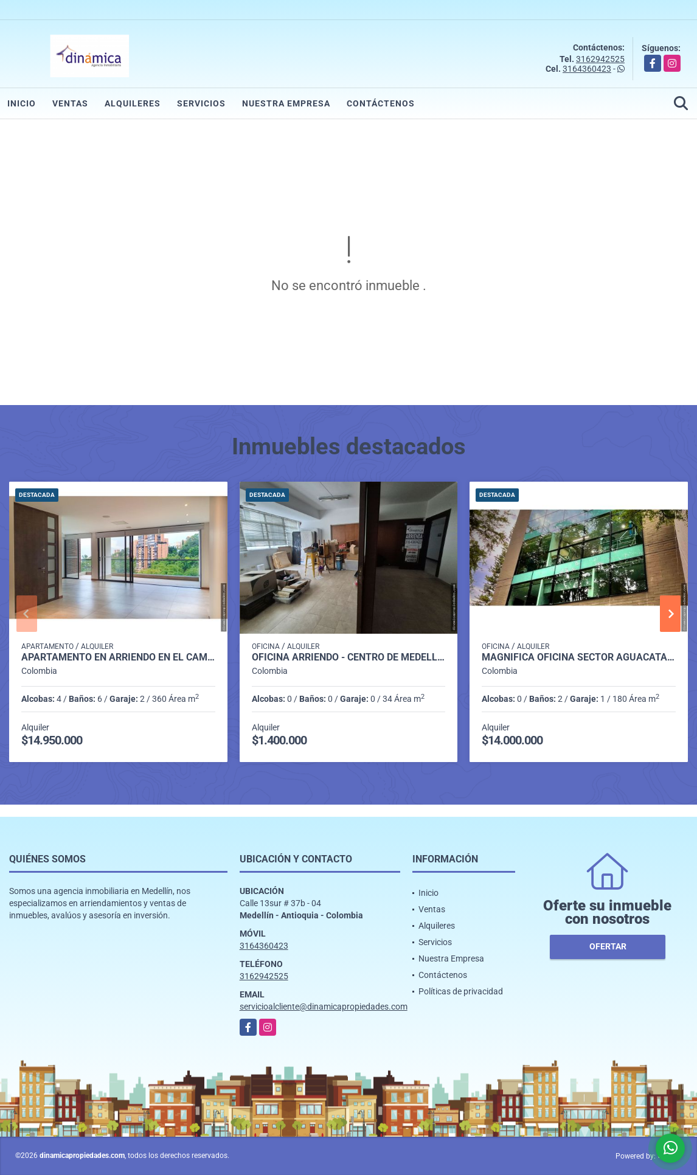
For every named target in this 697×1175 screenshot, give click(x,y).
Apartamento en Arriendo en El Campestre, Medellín (118, 657)
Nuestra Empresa (286, 103)
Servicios (201, 103)
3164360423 (587, 69)
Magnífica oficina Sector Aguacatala (579, 657)
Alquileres (133, 103)
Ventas (70, 103)
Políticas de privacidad (460, 991)
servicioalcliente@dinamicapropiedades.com (323, 1006)
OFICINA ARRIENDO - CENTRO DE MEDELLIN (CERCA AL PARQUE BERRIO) (349, 657)
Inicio (21, 103)
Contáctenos (381, 103)
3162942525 (600, 59)
